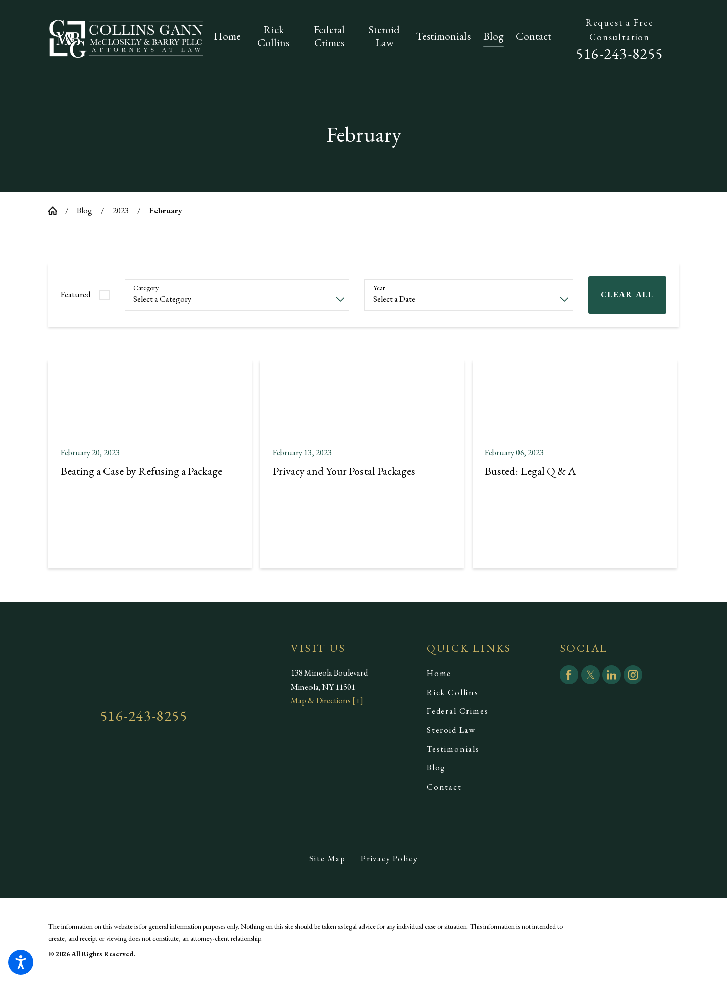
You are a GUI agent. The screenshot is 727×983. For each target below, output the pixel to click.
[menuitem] (230, 38)
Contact (444, 786)
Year (379, 288)
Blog (84, 210)
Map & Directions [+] (327, 700)
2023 (121, 210)
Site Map (327, 858)
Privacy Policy (389, 858)
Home (439, 673)
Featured (75, 294)
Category (146, 288)
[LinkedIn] (611, 674)
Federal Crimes (458, 710)
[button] (20, 962)
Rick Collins (453, 692)
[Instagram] (633, 674)
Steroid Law (451, 729)
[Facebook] (569, 674)
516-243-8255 (619, 53)
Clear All (627, 294)
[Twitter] (590, 674)
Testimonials (453, 748)
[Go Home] (56, 210)
